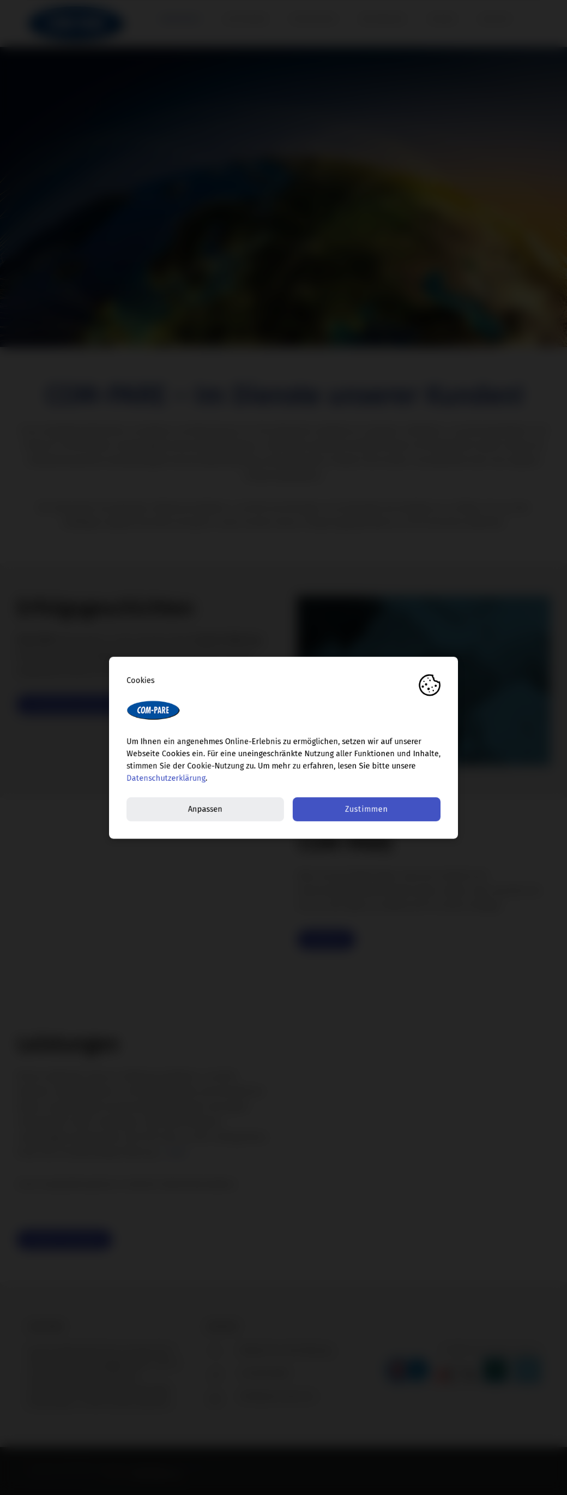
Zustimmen (366, 809)
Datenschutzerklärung (166, 778)
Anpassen (205, 809)
